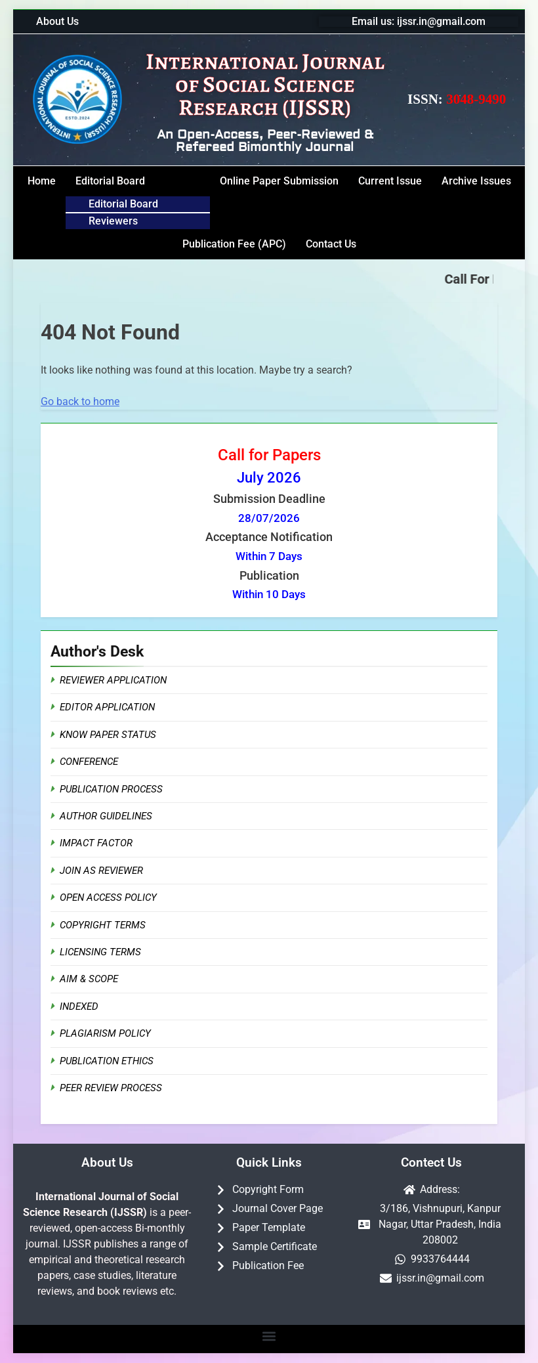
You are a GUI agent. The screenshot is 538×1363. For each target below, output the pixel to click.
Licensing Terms (100, 952)
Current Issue (390, 181)
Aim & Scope (89, 979)
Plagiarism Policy (105, 1033)
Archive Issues (476, 181)
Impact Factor (96, 843)
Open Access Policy (108, 897)
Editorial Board (110, 181)
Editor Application (107, 707)
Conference (89, 762)
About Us (57, 21)
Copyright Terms (103, 925)
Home (42, 181)
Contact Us (331, 244)
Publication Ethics (107, 1061)
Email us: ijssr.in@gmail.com (419, 21)
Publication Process (111, 789)
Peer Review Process (111, 1088)
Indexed (79, 1006)
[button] (138, 181)
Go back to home (80, 401)
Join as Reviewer (101, 870)
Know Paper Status (108, 735)
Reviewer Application (113, 680)
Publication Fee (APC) (234, 244)
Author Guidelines (106, 816)
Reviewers (113, 221)
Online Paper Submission (279, 181)
